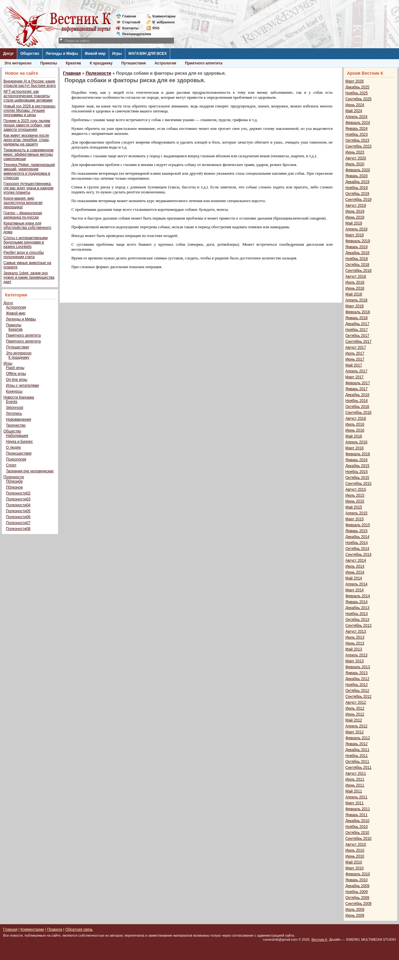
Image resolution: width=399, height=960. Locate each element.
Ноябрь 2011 (356, 756)
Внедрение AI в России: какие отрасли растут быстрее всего (29, 83)
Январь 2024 (356, 128)
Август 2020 (355, 158)
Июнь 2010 (354, 856)
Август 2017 (355, 347)
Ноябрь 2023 (356, 134)
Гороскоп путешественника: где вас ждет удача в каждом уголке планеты (28, 188)
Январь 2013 (356, 673)
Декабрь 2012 (357, 679)
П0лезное (14, 487)
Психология (16, 459)
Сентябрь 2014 (358, 554)
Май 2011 (353, 791)
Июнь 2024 (354, 105)
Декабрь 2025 (357, 87)
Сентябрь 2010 (358, 838)
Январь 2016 (356, 460)
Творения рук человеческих (30, 471)
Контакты (130, 28)
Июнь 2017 (354, 359)
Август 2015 (355, 489)
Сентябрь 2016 (358, 412)
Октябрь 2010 (357, 832)
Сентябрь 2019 (358, 199)
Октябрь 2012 (357, 690)
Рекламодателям (134, 34)
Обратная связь (79, 929)
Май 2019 (353, 223)
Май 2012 (353, 720)
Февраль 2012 (357, 738)
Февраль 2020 (357, 170)
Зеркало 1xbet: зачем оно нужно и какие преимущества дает (28, 277)
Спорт (11, 465)
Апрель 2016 (356, 442)
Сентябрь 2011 (358, 767)
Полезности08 (18, 529)
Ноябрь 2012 (356, 685)
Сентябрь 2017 (358, 341)
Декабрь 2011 (357, 750)
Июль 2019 (354, 211)
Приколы (48, 63)
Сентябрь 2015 (358, 483)
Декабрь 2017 (357, 324)
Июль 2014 (354, 566)
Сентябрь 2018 (358, 270)
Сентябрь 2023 (358, 146)
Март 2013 (354, 661)
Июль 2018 (354, 282)
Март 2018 (354, 306)
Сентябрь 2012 (358, 696)
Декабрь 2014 (357, 537)
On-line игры (16, 379)
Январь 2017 (356, 389)
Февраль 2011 (357, 809)
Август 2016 (355, 418)
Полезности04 (18, 505)
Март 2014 (354, 590)
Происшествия (18, 453)
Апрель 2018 (356, 300)
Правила (54, 929)
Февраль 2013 (357, 667)
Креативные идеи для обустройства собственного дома (27, 227)
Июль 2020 (354, 164)
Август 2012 (355, 702)
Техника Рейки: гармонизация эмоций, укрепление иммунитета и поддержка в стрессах (29, 171)
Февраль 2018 (357, 312)
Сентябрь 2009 (358, 903)
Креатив (73, 63)
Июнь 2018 (354, 288)
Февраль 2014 (357, 596)
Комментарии (163, 16)
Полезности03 (18, 499)
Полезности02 (18, 493)
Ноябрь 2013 (356, 614)
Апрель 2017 (356, 371)
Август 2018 (355, 276)
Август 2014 (355, 560)
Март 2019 (354, 235)
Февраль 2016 (357, 454)
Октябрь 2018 (357, 264)
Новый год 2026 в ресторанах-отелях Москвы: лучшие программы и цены (29, 110)
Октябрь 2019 (357, 194)
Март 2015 (354, 519)
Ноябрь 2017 (356, 330)
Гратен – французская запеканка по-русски (22, 215)
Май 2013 (353, 649)
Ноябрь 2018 (356, 259)
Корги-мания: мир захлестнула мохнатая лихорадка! (22, 202)
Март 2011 (354, 803)
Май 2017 (353, 365)
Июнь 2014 (354, 572)
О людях (13, 447)
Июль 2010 (354, 850)
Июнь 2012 (354, 714)
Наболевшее (17, 435)
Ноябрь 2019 (356, 188)
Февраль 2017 (357, 383)
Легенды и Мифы (62, 53)
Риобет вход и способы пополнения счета (23, 254)
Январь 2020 (356, 176)
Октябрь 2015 (357, 477)
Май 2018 (353, 294)
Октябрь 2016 (357, 406)
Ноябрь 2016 (356, 401)
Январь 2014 (356, 602)
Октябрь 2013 (357, 619)
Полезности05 (18, 511)
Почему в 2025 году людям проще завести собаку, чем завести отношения (26, 125)
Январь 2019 (356, 247)
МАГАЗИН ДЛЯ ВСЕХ (147, 53)
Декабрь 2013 (357, 608)
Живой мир (95, 53)
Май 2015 (353, 507)
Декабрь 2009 (357, 886)
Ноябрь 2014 (356, 543)
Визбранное (163, 22)
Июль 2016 (354, 424)
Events (11, 402)
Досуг (8, 53)
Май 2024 (353, 111)
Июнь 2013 (354, 643)
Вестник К (319, 939)
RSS (156, 28)
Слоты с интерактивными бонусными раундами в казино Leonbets (25, 242)
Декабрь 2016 (357, 395)
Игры (117, 53)
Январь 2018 (356, 318)
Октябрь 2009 (357, 898)
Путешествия (133, 63)
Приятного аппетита (203, 63)
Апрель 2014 (356, 584)
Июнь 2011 (354, 785)
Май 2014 (353, 578)
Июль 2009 (354, 909)
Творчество (16, 425)
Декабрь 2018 (357, 253)
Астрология (165, 63)
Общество (29, 53)
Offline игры (16, 373)
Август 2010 (355, 844)
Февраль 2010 (357, 874)
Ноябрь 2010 (356, 827)
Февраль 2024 (357, 123)
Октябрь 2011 (357, 761)
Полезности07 (18, 523)
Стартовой (131, 22)
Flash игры (15, 368)
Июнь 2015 (354, 501)
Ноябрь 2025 (356, 93)
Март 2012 (354, 732)
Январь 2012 (356, 744)
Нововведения (18, 419)
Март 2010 (354, 868)
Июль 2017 (354, 353)
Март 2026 (354, 81)
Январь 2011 (356, 815)
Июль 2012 (354, 708)
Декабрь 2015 (357, 466)
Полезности (13, 477)
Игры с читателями (22, 385)
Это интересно (17, 63)
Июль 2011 (354, 779)
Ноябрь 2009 (356, 892)
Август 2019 (355, 205)
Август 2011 (355, 773)
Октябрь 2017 (357, 335)
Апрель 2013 (356, 655)
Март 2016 (354, 448)
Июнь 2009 (354, 915)
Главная (129, 16)
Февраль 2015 (357, 525)
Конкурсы (14, 391)
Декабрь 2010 (357, 821)
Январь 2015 (356, 531)
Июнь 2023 (354, 152)
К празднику (101, 63)
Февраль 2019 (357, 241)
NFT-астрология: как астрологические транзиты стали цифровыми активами (27, 95)
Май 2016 (353, 436)
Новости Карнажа (18, 397)
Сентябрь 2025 (358, 99)
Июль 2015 (354, 495)
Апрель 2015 (356, 513)
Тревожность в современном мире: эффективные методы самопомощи (28, 154)
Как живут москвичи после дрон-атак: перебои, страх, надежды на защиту (26, 139)
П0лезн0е (14, 481)
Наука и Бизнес (19, 441)
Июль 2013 (354, 637)
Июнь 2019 (354, 217)
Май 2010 (353, 862)
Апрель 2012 (356, 726)
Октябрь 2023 (357, 140)
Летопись (14, 413)
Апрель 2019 (356, 229)
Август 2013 (355, 631)
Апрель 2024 (356, 117)
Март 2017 (354, 377)
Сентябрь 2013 (358, 625)
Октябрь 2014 (357, 548)
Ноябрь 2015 (356, 472)
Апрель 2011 (356, 797)
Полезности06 (18, 517)
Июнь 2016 (354, 430)
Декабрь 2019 (357, 182)
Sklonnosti (14, 407)
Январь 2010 (356, 880)
